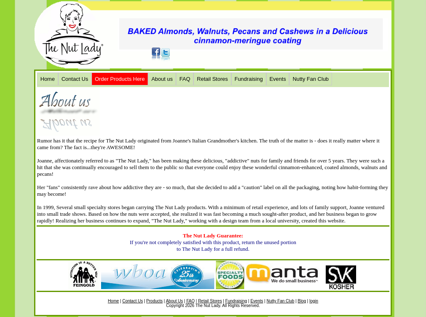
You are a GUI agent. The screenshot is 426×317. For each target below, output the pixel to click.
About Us (174, 301)
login (314, 301)
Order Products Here (120, 79)
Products (154, 301)
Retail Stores (212, 79)
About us (162, 79)
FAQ (184, 79)
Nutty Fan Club (310, 79)
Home (47, 79)
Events (278, 79)
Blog (302, 301)
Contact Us (75, 79)
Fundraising (249, 79)
